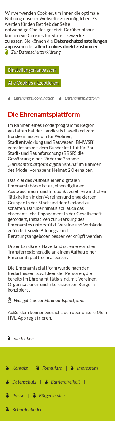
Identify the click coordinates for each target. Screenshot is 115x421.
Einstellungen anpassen (32, 70)
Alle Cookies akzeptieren (33, 82)
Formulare (52, 368)
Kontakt (20, 368)
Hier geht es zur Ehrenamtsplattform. (49, 300)
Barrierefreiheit (65, 381)
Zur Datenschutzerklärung (36, 52)
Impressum (87, 368)
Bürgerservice (52, 395)
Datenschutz (24, 381)
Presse (18, 395)
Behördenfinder (27, 409)
